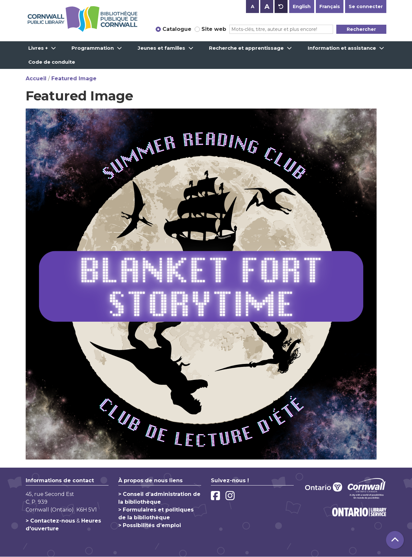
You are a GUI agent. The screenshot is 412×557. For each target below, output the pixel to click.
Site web (213, 29)
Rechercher (361, 29)
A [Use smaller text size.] (252, 6)
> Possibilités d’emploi (149, 525)
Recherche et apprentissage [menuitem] (246, 48)
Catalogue (176, 29)
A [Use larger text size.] (266, 6)
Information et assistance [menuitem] (342, 48)
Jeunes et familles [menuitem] (161, 48)
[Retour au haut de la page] (395, 540)
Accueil (36, 78)
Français (329, 6)
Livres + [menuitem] (38, 48)
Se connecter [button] (366, 6)
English (302, 6)
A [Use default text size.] (281, 6)
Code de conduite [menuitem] (51, 62)
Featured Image (74, 78)
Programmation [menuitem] (92, 48)
